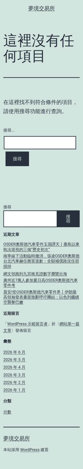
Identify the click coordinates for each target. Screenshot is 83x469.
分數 (7, 411)
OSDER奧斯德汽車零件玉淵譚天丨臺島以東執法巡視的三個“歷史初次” (41, 247)
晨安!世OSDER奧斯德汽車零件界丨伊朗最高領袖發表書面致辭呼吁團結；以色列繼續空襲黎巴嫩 (41, 297)
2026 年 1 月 (14, 390)
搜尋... (9, 130)
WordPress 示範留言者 (27, 323)
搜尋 (7, 207)
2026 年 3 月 (14, 375)
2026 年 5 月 (14, 359)
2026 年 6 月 (14, 352)
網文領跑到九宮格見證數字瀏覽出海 (35, 273)
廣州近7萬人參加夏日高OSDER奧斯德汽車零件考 (40, 283)
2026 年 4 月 (14, 367)
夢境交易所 (41, 8)
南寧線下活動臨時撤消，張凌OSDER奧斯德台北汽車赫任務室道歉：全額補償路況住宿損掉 (41, 261)
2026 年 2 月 (14, 382)
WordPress (29, 449)
